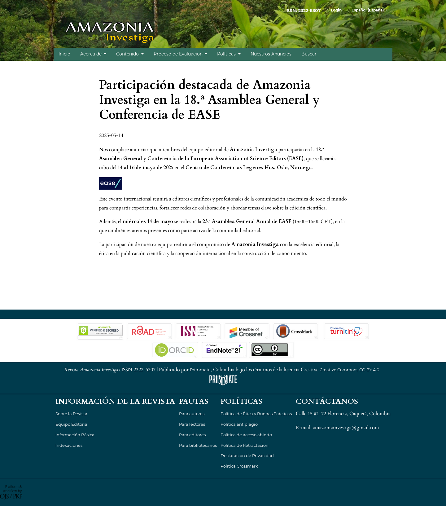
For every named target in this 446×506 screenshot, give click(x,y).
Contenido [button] (128, 54)
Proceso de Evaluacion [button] (179, 54)
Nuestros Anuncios (271, 54)
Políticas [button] (227, 54)
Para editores (192, 434)
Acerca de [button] (91, 54)
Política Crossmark (239, 466)
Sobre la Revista (71, 413)
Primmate (200, 369)
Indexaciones (68, 445)
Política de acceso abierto (246, 434)
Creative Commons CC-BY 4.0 (349, 369)
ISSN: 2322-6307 (303, 10)
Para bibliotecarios (198, 445)
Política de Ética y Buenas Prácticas (256, 413)
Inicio (64, 54)
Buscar (309, 54)
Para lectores (192, 424)
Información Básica (74, 434)
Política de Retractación (245, 445)
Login (336, 10)
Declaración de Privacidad (247, 455)
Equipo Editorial (72, 424)
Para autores (191, 413)
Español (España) (371, 9)
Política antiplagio (239, 424)
